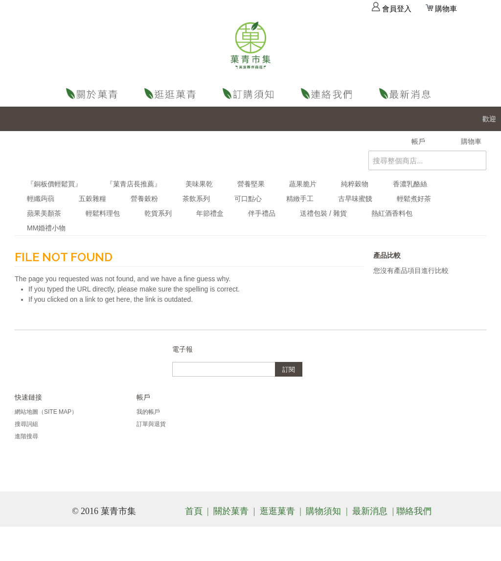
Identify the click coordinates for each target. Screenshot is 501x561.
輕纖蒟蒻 (40, 198)
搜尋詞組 (26, 424)
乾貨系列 (158, 213)
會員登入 (391, 9)
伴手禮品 (261, 213)
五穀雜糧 (92, 198)
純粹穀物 (354, 184)
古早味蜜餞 (355, 198)
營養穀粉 (144, 198)
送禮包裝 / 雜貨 (323, 213)
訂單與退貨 (151, 424)
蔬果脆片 (303, 184)
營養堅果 (251, 184)
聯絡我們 (328, 94)
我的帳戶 (148, 411)
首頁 (194, 511)
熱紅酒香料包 (391, 213)
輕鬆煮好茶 (414, 198)
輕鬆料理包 (103, 213)
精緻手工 (300, 198)
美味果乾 (199, 184)
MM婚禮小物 (46, 228)
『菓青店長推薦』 (133, 184)
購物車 (441, 9)
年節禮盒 (210, 213)
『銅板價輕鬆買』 (54, 184)
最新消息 (407, 94)
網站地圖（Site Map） (46, 411)
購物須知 (250, 94)
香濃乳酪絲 (410, 184)
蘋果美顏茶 (44, 213)
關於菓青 (94, 94)
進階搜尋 (26, 436)
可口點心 (248, 198)
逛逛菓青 (172, 94)
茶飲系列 (196, 198)
